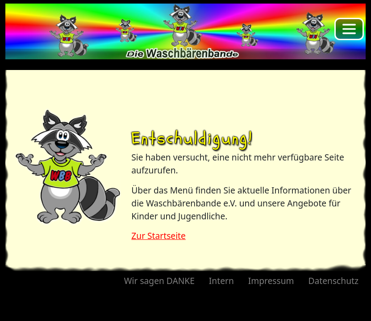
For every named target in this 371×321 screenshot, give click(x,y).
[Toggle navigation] (349, 29)
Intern (221, 281)
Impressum (271, 281)
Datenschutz (333, 281)
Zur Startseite (158, 236)
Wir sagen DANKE (159, 281)
